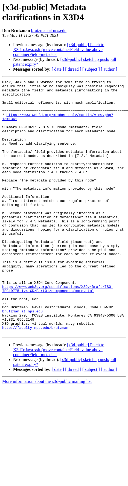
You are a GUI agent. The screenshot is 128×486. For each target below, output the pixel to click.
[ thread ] (73, 69)
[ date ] (58, 69)
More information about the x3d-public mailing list (47, 432)
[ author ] (109, 69)
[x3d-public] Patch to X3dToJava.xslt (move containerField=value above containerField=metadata (58, 49)
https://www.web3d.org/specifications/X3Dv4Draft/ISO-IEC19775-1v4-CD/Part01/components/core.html (57, 331)
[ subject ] (91, 69)
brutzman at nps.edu (48, 30)
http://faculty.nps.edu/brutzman (35, 377)
